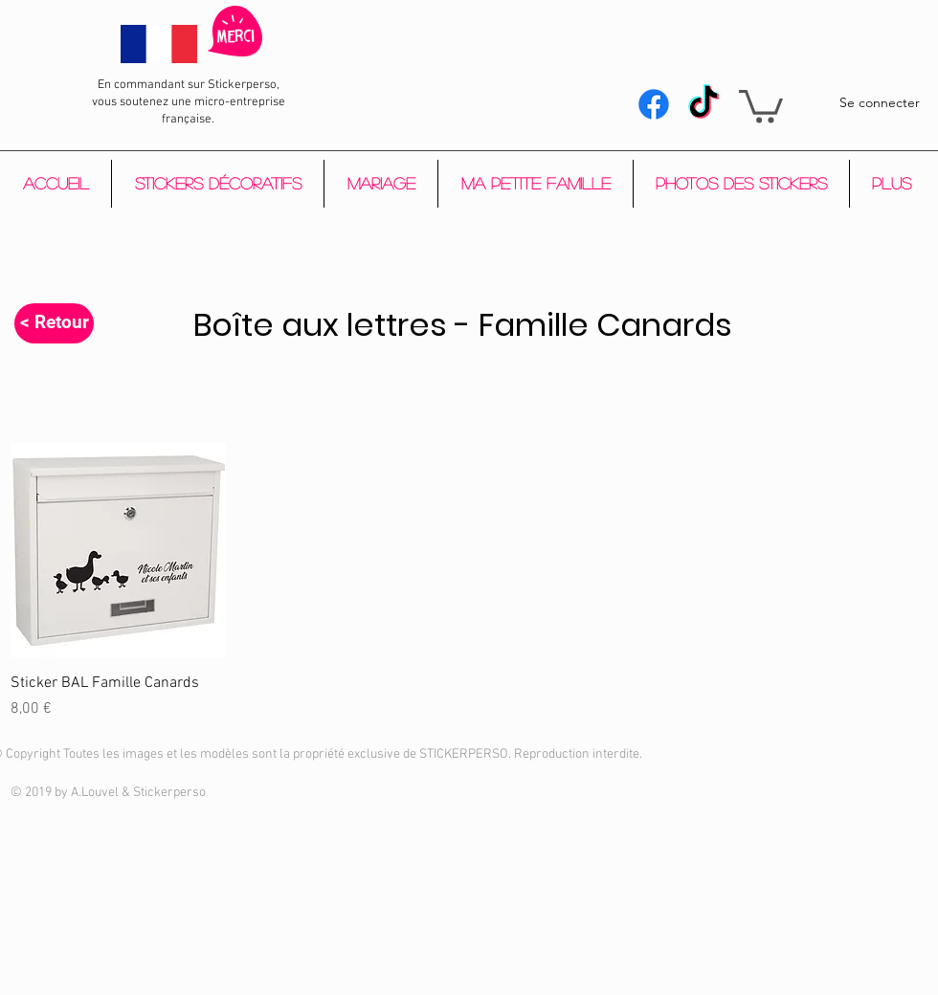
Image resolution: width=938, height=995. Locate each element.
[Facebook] (654, 104)
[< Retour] (54, 323)
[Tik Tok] (703, 104)
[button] (761, 104)
